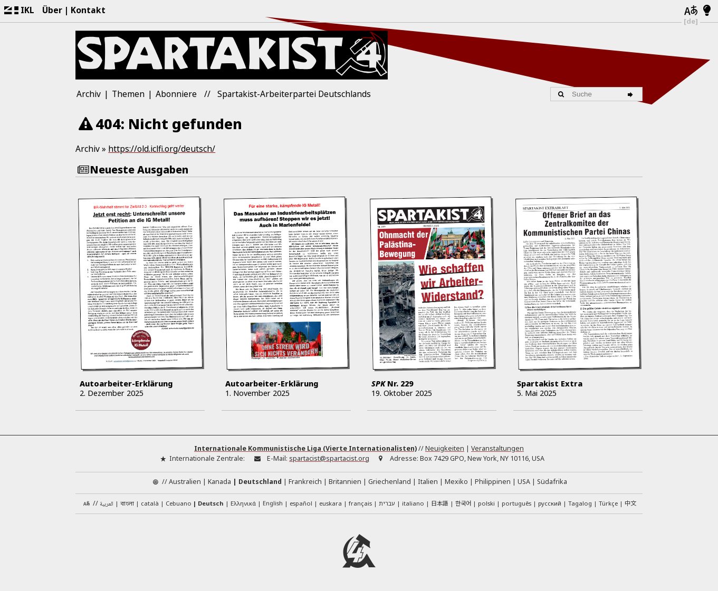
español (301, 503)
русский (549, 503)
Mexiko (456, 481)
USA (524, 481)
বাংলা (127, 504)
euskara (330, 503)
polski (486, 503)
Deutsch (211, 503)
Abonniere (176, 94)
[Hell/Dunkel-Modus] (707, 11)
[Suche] (632, 94)
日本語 (439, 502)
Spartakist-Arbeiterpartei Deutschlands (294, 94)
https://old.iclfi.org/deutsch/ (161, 148)
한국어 (463, 502)
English (273, 502)
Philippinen (493, 481)
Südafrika (552, 481)
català (150, 503)
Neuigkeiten (444, 447)
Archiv (88, 94)
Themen (128, 94)
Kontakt (88, 10)
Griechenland (389, 481)
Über (52, 10)
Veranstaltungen (497, 447)
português (516, 503)
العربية (106, 504)
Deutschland (260, 481)
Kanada (219, 481)
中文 (630, 502)
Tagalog (580, 503)
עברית (387, 503)
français (360, 503)
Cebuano (179, 503)
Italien (428, 481)
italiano (413, 503)
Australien (185, 481)
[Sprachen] (691, 11)
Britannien (345, 481)
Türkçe (608, 503)
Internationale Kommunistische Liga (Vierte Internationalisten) (305, 447)
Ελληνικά (243, 503)
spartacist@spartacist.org (329, 457)
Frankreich (305, 481)
